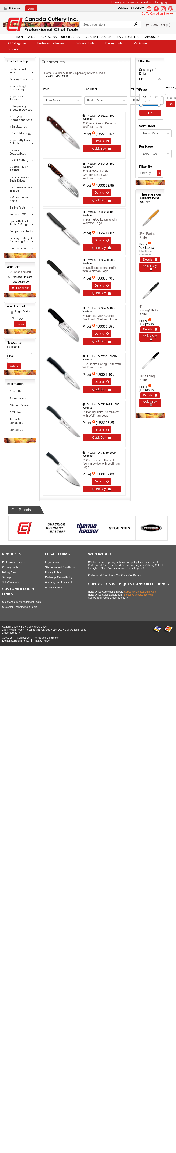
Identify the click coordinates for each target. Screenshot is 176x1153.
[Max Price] (156, 97)
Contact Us (16, 429)
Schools (13, 49)
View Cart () (158, 25)
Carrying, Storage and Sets (21, 118)
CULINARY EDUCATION (98, 36)
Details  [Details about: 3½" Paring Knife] (150, 259)
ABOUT (32, 36)
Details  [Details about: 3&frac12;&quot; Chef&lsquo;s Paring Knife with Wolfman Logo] (102, 381)
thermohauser (19, 248)
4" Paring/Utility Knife (148, 310)
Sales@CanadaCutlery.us (138, 594)
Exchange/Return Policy (58, 577)
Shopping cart (22, 271)
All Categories (17, 43)
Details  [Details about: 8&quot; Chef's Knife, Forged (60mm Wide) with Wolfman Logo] (102, 481)
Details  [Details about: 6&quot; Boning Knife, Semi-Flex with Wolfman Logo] (102, 429)
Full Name (13, 346)
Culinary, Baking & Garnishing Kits (21, 239)
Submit (14, 366)
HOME (20, 36)
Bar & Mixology (21, 133)
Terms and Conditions (46, 637)
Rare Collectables (18, 151)
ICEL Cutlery (21, 160)
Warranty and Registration (60, 582)
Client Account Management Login (21, 601)
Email (10, 355)
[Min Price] (144, 97)
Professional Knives (51, 43)
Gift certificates (19, 405)
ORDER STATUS (70, 36)
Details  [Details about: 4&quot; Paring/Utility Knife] (150, 329)
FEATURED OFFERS (127, 36)
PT (150, 79)
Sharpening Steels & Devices (21, 108)
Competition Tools (21, 231)
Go (171, 104)
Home (48, 73)
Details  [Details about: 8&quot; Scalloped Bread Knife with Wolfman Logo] (102, 285)
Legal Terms (52, 562)
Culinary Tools (85, 43)
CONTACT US (49, 36)
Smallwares (19, 126)
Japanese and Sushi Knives (20, 178)
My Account (142, 43)
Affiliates (15, 412)
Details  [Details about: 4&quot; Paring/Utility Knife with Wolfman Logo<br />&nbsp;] (102, 240)
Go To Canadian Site (157, 13)
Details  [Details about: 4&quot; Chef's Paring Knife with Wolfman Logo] (102, 141)
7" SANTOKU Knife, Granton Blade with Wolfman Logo (96, 175)
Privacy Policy (53, 572)
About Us (15, 391)
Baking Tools (114, 43)
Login (31, 8)
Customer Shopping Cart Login (19, 607)
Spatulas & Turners (18, 97)
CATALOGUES (152, 36)
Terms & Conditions (16, 421)
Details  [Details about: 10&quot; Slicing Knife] (150, 395)
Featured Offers (20, 214)
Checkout (20, 288)
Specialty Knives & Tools (21, 141)
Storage (6, 577)
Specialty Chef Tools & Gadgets (20, 222)
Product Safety (53, 587)
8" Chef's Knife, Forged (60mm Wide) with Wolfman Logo (101, 464)
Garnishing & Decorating (19, 87)
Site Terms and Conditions (60, 567)
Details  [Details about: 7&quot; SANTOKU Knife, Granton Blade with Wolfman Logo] (102, 192)
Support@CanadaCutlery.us (140, 591)
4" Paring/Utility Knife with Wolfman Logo (100, 223)
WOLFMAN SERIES (19, 168)
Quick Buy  (101, 148)
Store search (18, 398)
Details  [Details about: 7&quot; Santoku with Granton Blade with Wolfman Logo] (102, 333)
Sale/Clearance (10, 582)
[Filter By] (147, 173)
